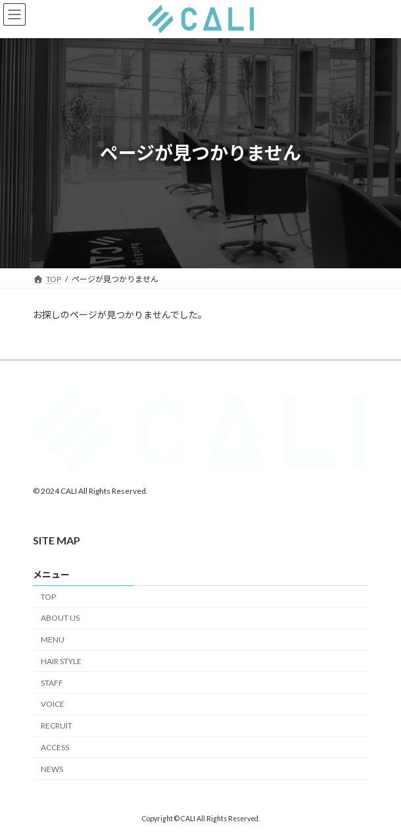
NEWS (52, 769)
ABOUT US (60, 618)
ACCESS (55, 747)
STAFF (52, 682)
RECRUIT (56, 726)
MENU (52, 639)
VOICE (52, 704)
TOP (48, 596)
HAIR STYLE (61, 661)
